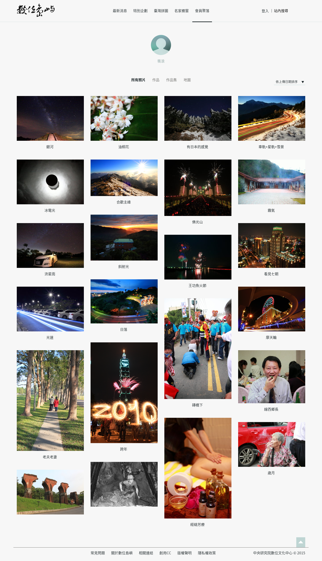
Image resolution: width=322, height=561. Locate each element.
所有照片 (138, 80)
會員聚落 (202, 11)
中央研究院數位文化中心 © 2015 (279, 553)
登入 (265, 11)
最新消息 (120, 11)
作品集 (171, 80)
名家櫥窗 (181, 11)
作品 (155, 80)
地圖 (187, 80)
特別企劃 (140, 11)
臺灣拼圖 (161, 11)
